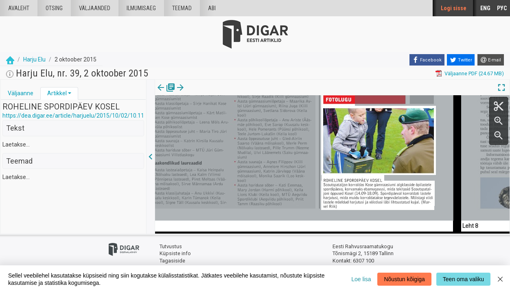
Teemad (182, 8)
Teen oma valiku (463, 279)
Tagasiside (172, 261)
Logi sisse (453, 8)
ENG (485, 8)
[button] (69, 93)
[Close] (500, 279)
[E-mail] (490, 60)
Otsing (54, 8)
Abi (212, 8)
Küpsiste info (175, 253)
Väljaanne (20, 93)
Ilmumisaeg (141, 8)
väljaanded (94, 8)
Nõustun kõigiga (404, 279)
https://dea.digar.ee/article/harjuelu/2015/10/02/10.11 (73, 115)
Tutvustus (171, 246)
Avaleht (18, 8)
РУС (502, 8)
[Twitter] (461, 60)
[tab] (20, 93)
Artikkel (57, 93)
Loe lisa (361, 279)
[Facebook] (426, 60)
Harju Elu (34, 59)
